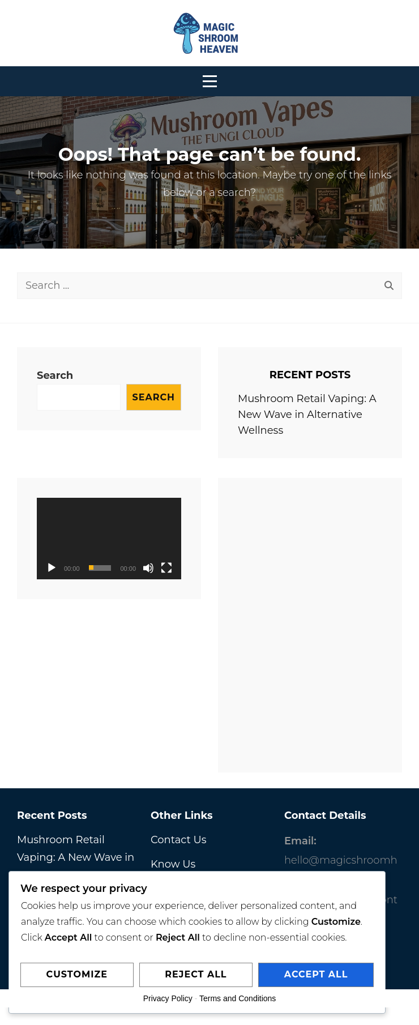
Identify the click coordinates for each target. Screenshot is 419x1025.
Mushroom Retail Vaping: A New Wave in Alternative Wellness (307, 414)
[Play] (51, 568)
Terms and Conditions (237, 998)
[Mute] (148, 568)
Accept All (316, 974)
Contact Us (179, 840)
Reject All (195, 974)
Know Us (173, 864)
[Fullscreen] (166, 568)
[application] (109, 538)
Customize (77, 974)
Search (55, 375)
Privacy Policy (168, 998)
